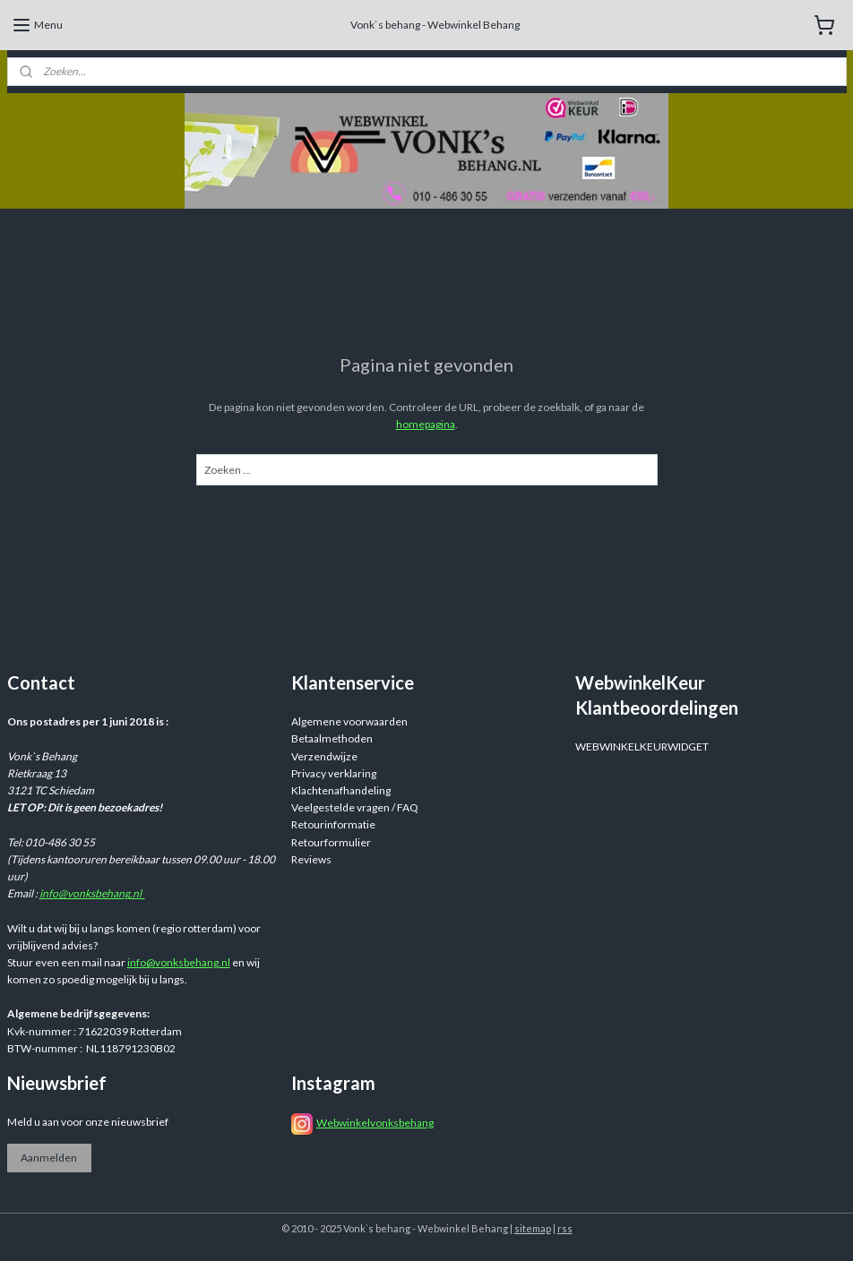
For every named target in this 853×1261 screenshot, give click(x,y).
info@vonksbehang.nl (92, 893)
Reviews (311, 859)
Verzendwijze (324, 756)
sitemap (532, 1228)
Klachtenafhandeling (341, 790)
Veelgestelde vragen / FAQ (354, 807)
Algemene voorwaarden (349, 721)
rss (565, 1228)
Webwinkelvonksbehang (375, 1122)
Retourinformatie (333, 824)
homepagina (425, 424)
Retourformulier (331, 842)
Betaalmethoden (332, 738)
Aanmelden (49, 1157)
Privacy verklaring (333, 773)
